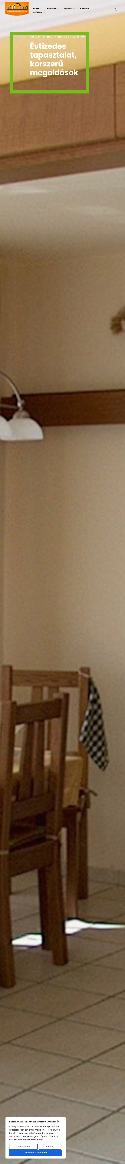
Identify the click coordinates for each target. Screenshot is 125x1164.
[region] (35, 1138)
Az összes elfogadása (36, 1152)
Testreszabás (23, 1146)
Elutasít (50, 1146)
